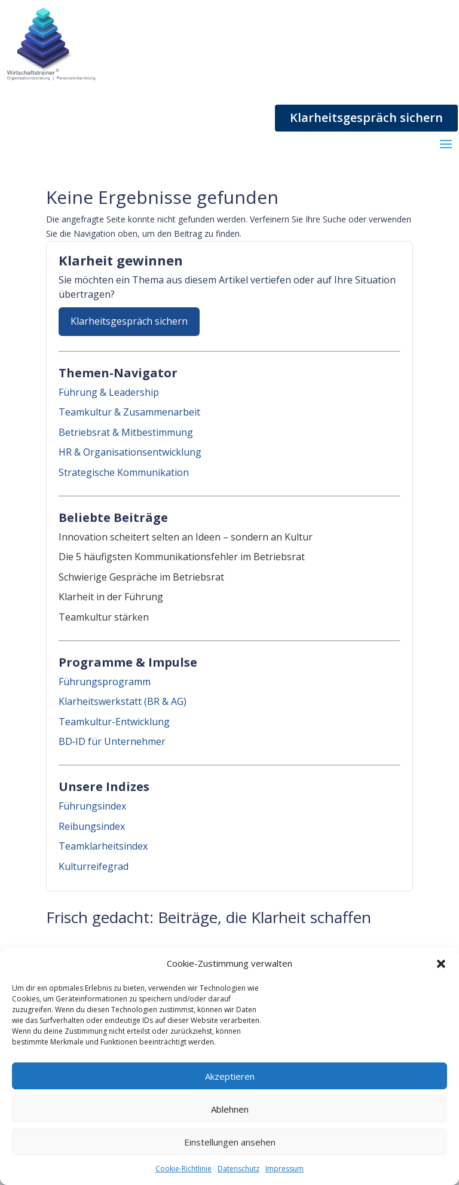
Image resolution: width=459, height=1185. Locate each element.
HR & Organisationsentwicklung (130, 452)
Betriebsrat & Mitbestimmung (126, 432)
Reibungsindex (92, 826)
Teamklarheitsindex (103, 846)
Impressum (284, 1168)
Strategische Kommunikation (124, 472)
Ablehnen (230, 1109)
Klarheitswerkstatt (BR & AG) (122, 701)
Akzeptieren (230, 1076)
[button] (441, 964)
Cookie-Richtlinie (183, 1168)
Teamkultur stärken (104, 617)
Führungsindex (92, 806)
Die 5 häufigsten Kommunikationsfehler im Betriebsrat (182, 556)
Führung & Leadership (109, 392)
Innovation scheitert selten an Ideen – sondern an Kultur (186, 536)
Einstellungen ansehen (230, 1142)
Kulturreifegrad (93, 866)
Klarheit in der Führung (111, 596)
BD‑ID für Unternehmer (112, 741)
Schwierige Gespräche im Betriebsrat (141, 577)
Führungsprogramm (105, 681)
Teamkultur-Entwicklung (114, 721)
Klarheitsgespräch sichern (366, 117)
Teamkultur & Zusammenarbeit (129, 412)
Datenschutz (238, 1168)
